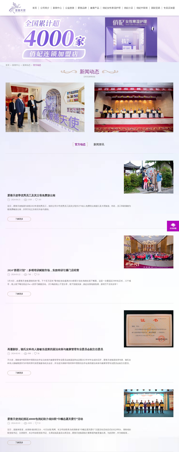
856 (28, 354)
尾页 (102, 395)
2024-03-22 (14, 214)
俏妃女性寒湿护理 (112, 8)
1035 (28, 312)
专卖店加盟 (169, 8)
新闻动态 (26, 65)
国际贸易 (155, 8)
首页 (34, 8)
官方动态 (37, 65)
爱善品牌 (82, 8)
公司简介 (44, 8)
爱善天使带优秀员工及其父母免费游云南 (33, 162)
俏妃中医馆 (142, 8)
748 (28, 214)
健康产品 (94, 8)
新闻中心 (57, 8)
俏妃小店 (128, 8)
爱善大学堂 (40, 424)
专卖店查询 (24, 424)
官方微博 (89, 424)
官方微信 (106, 424)
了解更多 (20, 186)
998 (28, 261)
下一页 (165, 395)
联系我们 (54, 424)
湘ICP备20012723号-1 (164, 435)
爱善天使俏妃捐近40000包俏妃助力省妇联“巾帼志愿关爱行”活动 (48, 308)
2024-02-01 (14, 261)
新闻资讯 (100, 144)
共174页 (12, 395)
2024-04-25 (14, 167)
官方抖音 (122, 424)
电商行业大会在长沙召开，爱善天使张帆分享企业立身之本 (44, 350)
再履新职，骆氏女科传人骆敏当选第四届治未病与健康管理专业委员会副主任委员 (58, 256)
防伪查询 (10, 424)
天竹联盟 (23, 442)
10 (92, 395)
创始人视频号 (157, 424)
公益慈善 (69, 8)
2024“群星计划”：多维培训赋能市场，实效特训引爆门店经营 (46, 209)
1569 (28, 167)
